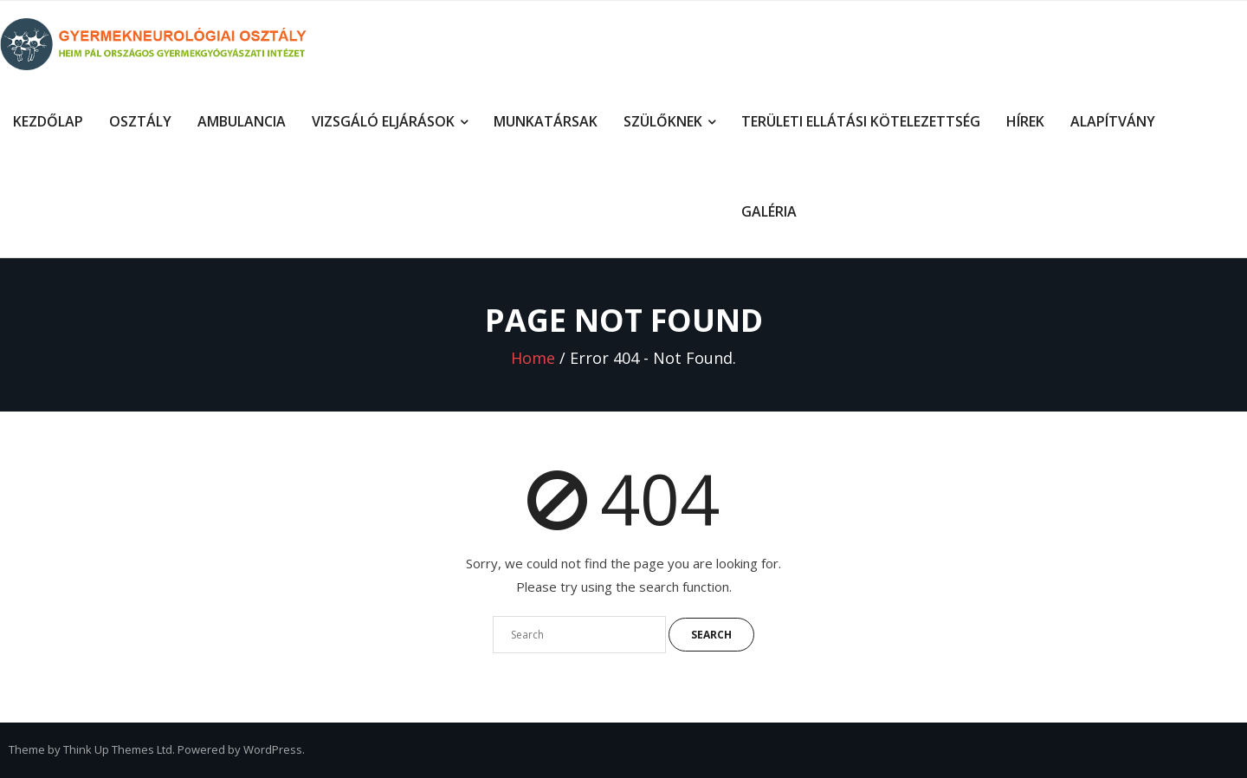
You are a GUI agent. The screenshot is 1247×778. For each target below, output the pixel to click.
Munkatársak (546, 121)
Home (533, 357)
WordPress (272, 749)
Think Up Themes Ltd (117, 749)
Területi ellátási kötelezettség (860, 121)
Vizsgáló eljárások (383, 121)
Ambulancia (241, 121)
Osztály (140, 121)
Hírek (1025, 121)
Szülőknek (663, 121)
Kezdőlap (48, 121)
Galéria (769, 211)
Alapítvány (1112, 121)
